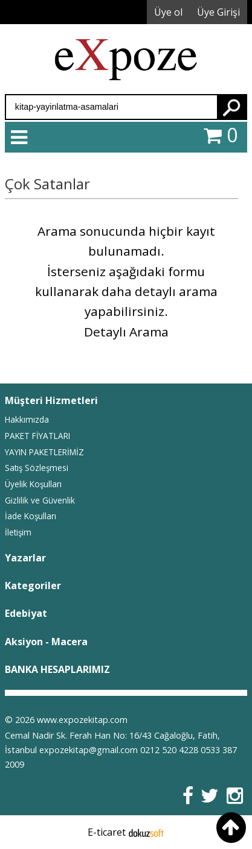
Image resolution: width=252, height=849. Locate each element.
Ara (231, 107)
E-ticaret (107, 832)
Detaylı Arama (126, 331)
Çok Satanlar (47, 184)
